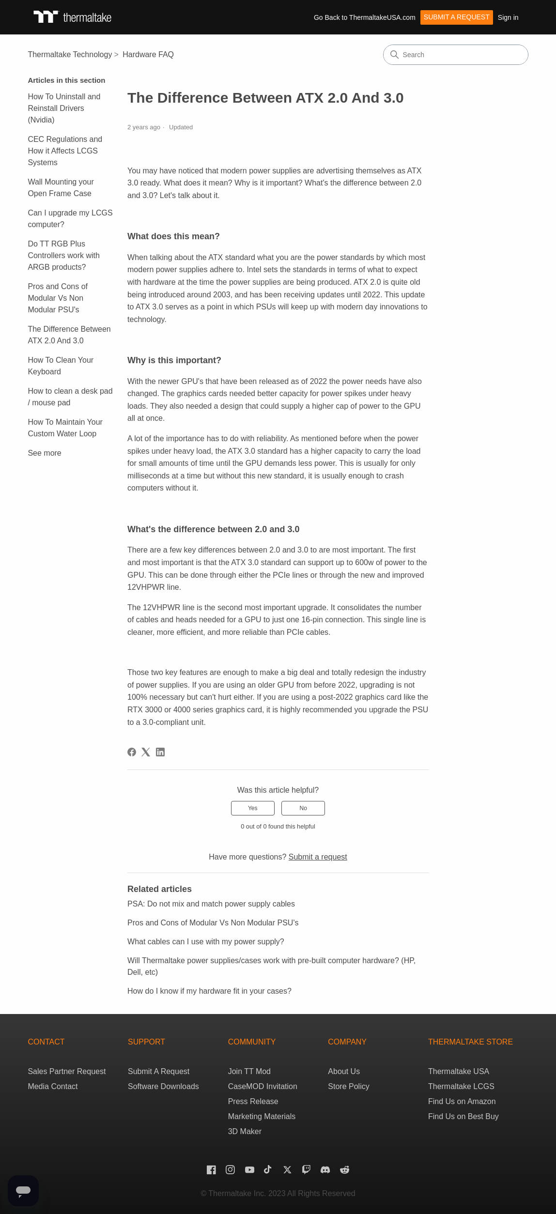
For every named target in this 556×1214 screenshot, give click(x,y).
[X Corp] (145, 752)
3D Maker (245, 1131)
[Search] (456, 54)
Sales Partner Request (67, 1071)
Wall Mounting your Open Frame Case (60, 188)
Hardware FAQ (148, 54)
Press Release (253, 1101)
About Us (344, 1071)
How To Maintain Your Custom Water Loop (65, 428)
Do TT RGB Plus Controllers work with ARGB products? (63, 255)
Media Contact (52, 1086)
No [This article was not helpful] (303, 808)
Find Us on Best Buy (463, 1116)
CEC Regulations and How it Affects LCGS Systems (65, 151)
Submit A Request (158, 1071)
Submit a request (457, 17)
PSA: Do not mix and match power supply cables (211, 904)
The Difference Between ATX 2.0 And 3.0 (69, 335)
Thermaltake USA (458, 1071)
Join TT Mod (249, 1071)
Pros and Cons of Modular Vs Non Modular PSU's (58, 298)
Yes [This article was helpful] (253, 808)
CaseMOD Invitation (262, 1086)
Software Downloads (163, 1086)
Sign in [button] (508, 17)
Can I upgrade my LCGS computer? (70, 219)
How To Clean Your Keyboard (60, 366)
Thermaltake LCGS (461, 1086)
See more (44, 453)
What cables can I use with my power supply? (205, 941)
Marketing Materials (262, 1116)
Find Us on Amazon (462, 1101)
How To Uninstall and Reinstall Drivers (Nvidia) (64, 108)
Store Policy (348, 1086)
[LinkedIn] (160, 752)
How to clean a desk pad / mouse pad (70, 397)
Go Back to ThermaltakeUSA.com (365, 17)
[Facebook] (131, 752)
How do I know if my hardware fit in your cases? (209, 991)
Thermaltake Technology (70, 54)
